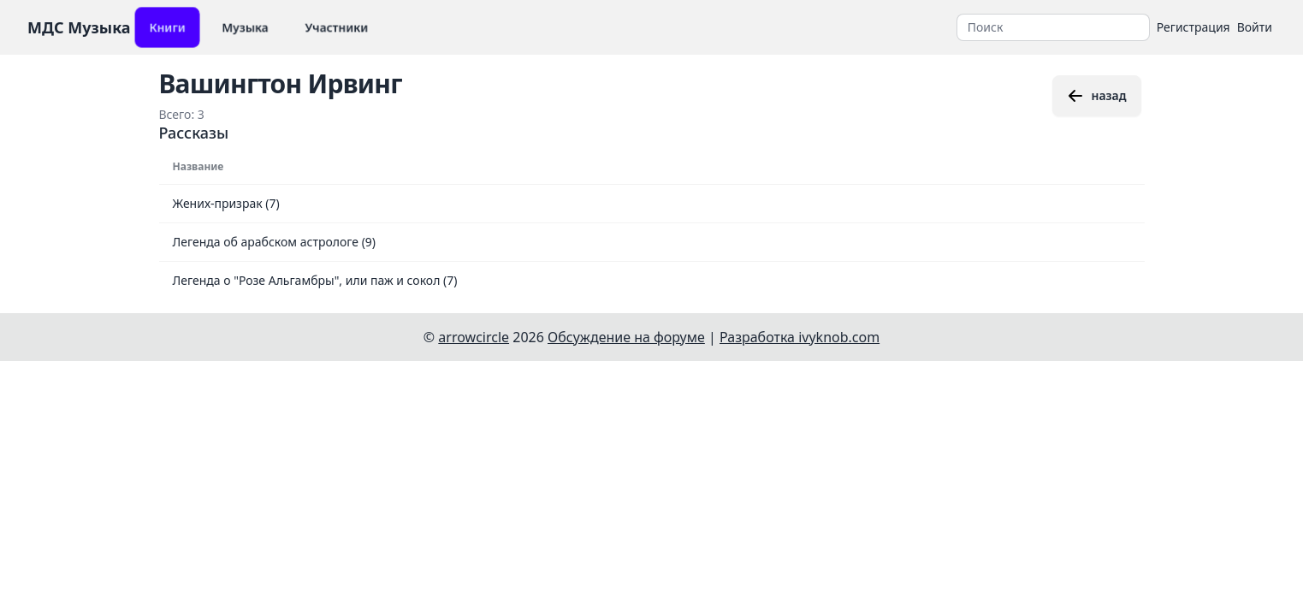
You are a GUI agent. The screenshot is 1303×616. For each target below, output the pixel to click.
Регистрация (1193, 27)
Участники (337, 27)
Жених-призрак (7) (226, 203)
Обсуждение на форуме (626, 337)
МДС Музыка (79, 27)
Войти (1254, 27)
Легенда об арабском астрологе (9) (274, 242)
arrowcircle (473, 337)
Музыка (245, 27)
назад (1096, 95)
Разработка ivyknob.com (800, 337)
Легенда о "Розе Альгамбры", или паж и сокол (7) (315, 280)
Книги (167, 27)
